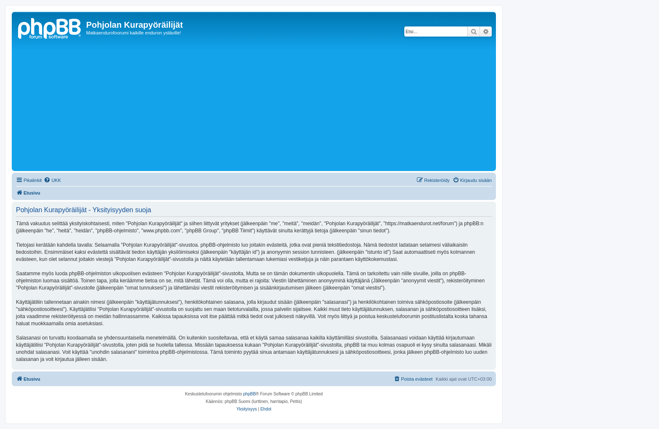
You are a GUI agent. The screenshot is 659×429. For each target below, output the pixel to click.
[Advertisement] (266, 106)
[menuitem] (52, 180)
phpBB (249, 394)
